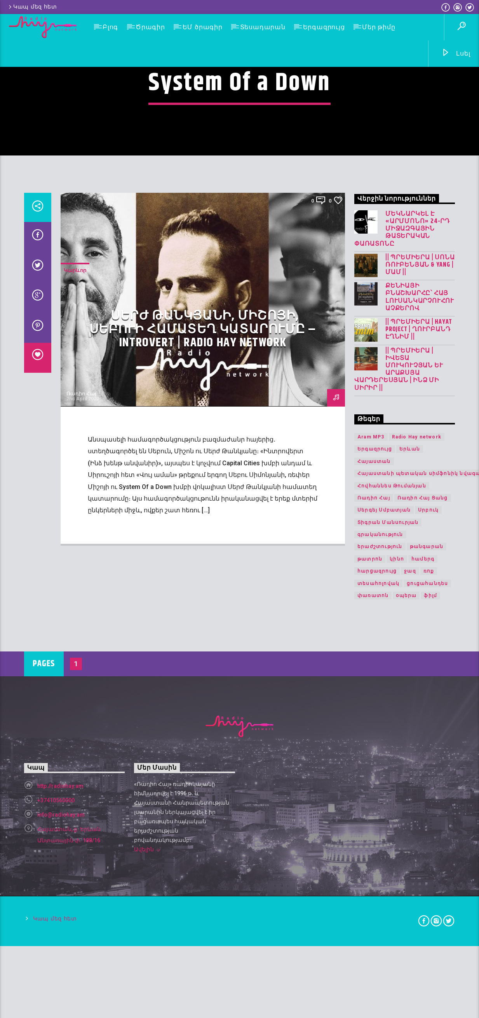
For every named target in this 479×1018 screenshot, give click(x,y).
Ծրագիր (150, 27)
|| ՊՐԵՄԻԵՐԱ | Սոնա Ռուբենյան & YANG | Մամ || (420, 473)
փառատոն (372, 804)
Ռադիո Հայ (81, 602)
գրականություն (380, 743)
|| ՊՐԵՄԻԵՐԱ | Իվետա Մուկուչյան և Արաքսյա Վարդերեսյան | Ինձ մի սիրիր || (398, 577)
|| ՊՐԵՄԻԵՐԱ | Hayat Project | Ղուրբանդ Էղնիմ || (418, 538)
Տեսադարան (263, 27)
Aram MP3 (371, 645)
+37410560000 (56, 1009)
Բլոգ (110, 27)
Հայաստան (374, 669)
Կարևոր (75, 479)
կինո (397, 767)
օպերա (406, 804)
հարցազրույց (377, 779)
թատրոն (369, 767)
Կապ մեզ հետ (32, 6)
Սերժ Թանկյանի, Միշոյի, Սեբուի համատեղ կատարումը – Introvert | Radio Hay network (203, 538)
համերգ (422, 767)
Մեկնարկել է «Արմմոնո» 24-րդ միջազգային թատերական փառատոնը (402, 437)
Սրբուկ (428, 718)
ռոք (428, 779)
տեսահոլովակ (378, 791)
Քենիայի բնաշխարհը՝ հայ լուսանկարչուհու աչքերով (419, 506)
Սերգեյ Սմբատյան (384, 718)
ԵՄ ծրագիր (203, 27)
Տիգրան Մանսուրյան (387, 730)
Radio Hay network (416, 645)
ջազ (410, 779)
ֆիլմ (430, 804)
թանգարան (427, 755)
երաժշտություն (379, 755)
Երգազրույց (324, 27)
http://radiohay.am (60, 994)
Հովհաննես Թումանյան (391, 694)
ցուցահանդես (427, 791)
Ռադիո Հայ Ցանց (422, 706)
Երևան (409, 657)
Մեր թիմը (378, 27)
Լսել (455, 54)
